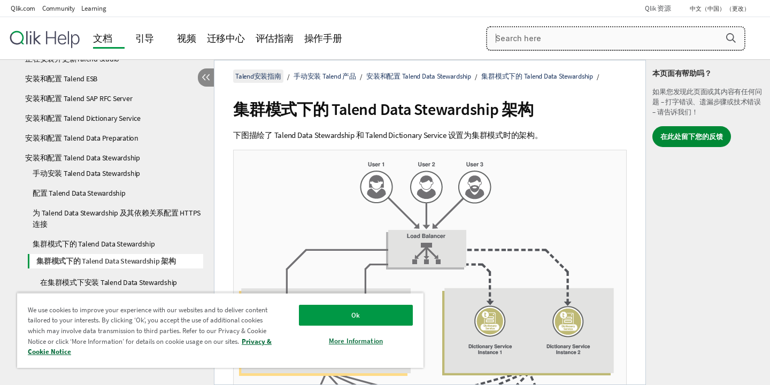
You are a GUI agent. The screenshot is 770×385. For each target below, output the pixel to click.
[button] (731, 38)
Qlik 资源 (658, 8)
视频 (186, 38)
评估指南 (275, 38)
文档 (102, 38)
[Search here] (615, 38)
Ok (355, 315)
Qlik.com (23, 8)
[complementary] (708, 222)
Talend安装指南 (258, 76)
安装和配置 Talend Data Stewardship (82, 158)
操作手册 (323, 38)
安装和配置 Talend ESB (61, 78)
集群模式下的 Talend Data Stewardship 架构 (106, 261)
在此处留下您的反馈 (691, 136)
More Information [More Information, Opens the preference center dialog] (356, 340)
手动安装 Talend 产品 (325, 76)
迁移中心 (226, 38)
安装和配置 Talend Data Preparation (81, 138)
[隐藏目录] (206, 77)
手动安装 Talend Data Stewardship (86, 173)
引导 (145, 38)
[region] (220, 330)
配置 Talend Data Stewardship (79, 193)
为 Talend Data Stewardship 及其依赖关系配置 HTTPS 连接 (117, 218)
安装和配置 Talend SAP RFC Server (78, 98)
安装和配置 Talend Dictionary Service (82, 118)
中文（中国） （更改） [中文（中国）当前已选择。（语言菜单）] (720, 8)
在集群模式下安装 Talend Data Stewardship (108, 282)
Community (58, 8)
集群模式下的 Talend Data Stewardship (94, 244)
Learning (93, 8)
